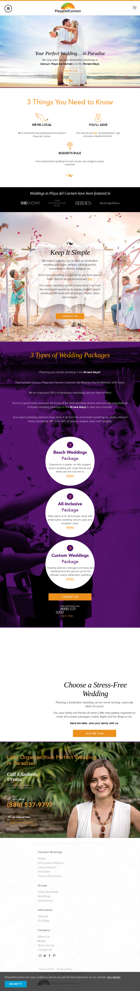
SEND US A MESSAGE (21, 822)
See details (113, 977)
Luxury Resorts (47, 867)
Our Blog (43, 920)
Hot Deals (44, 871)
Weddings (44, 896)
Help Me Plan (94, 733)
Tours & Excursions (50, 876)
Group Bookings (48, 892)
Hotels (42, 858)
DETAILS (70, 476)
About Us (44, 936)
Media (42, 941)
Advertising (45, 900)
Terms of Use (46, 969)
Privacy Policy (64, 969)
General (43, 916)
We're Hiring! (46, 945)
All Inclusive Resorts (50, 863)
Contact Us (70, 71)
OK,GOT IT (15, 984)
